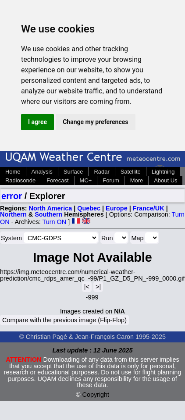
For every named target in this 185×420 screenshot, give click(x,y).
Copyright (96, 394)
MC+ (86, 180)
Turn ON (55, 221)
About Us (165, 180)
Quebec (88, 208)
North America (50, 208)
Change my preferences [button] (95, 121)
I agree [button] (37, 121)
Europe (117, 208)
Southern (48, 214)
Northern (13, 214)
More (136, 180)
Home (13, 171)
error (11, 196)
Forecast (57, 180)
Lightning (163, 171)
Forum (111, 180)
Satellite (131, 171)
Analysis (42, 171)
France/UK (148, 208)
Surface (73, 171)
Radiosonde (20, 180)
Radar (101, 171)
